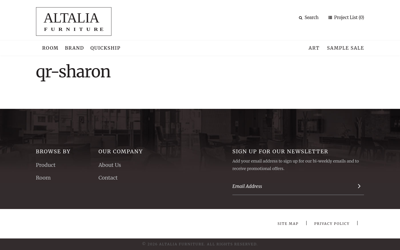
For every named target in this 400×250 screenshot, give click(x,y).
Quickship (105, 48)
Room (50, 48)
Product (46, 165)
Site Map (288, 223)
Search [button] (309, 17)
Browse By (53, 151)
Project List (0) (348, 17)
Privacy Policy (332, 223)
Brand (74, 48)
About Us (109, 165)
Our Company (120, 151)
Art (314, 48)
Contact (108, 177)
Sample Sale (345, 48)
